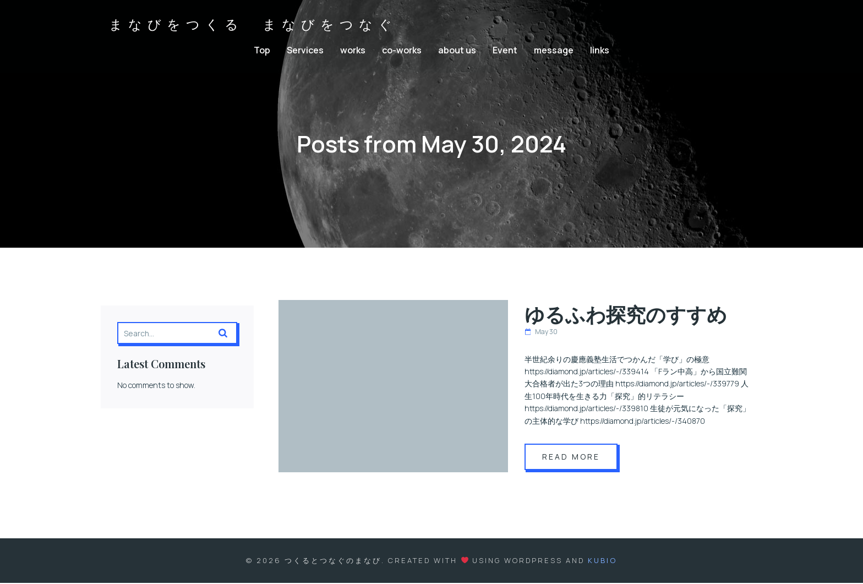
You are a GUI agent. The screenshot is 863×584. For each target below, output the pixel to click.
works (352, 51)
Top (262, 51)
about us (457, 51)
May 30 (541, 332)
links (599, 51)
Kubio (602, 561)
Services (305, 51)
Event (505, 51)
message (553, 51)
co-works (402, 51)
